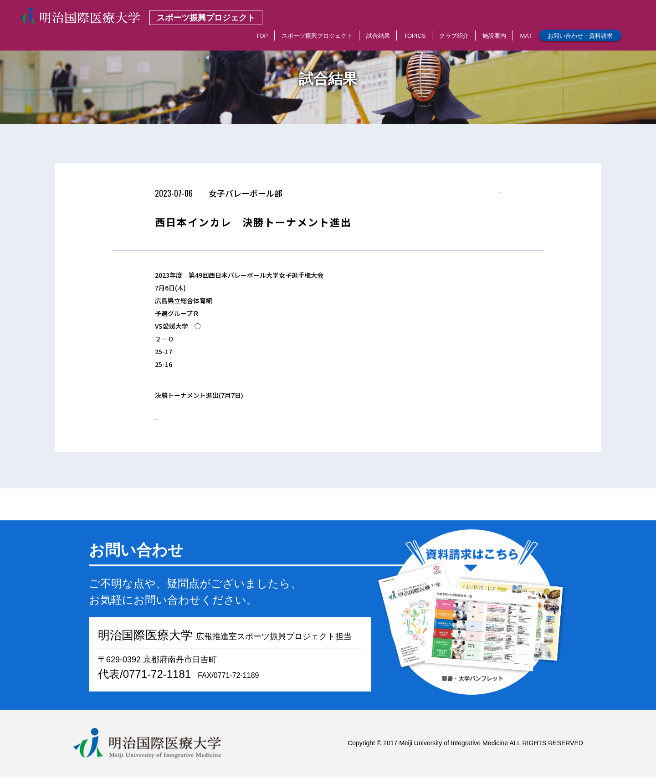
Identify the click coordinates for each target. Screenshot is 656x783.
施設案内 (494, 35)
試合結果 (378, 35)
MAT (526, 35)
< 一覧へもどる (479, 195)
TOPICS (414, 35)
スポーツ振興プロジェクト (317, 35)
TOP (262, 35)
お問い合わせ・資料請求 (580, 35)
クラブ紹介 (454, 35)
